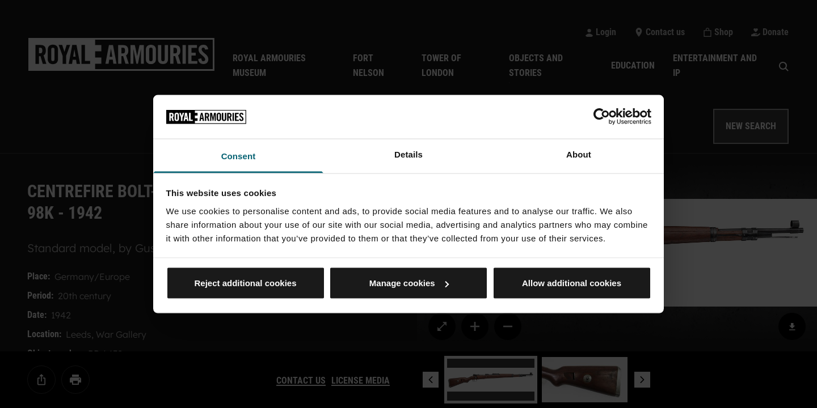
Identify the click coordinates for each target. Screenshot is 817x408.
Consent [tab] (238, 155)
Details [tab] (408, 154)
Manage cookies (409, 283)
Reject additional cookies (245, 283)
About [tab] (578, 154)
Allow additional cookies (571, 283)
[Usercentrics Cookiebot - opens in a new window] (601, 116)
